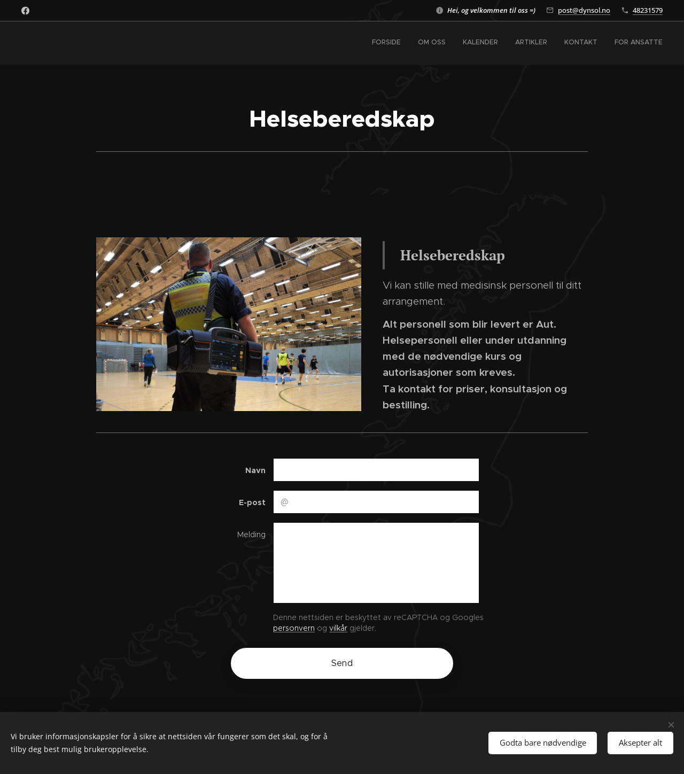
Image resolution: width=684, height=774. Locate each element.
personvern (294, 628)
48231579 (648, 10)
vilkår (338, 628)
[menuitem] (580, 43)
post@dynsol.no (584, 10)
